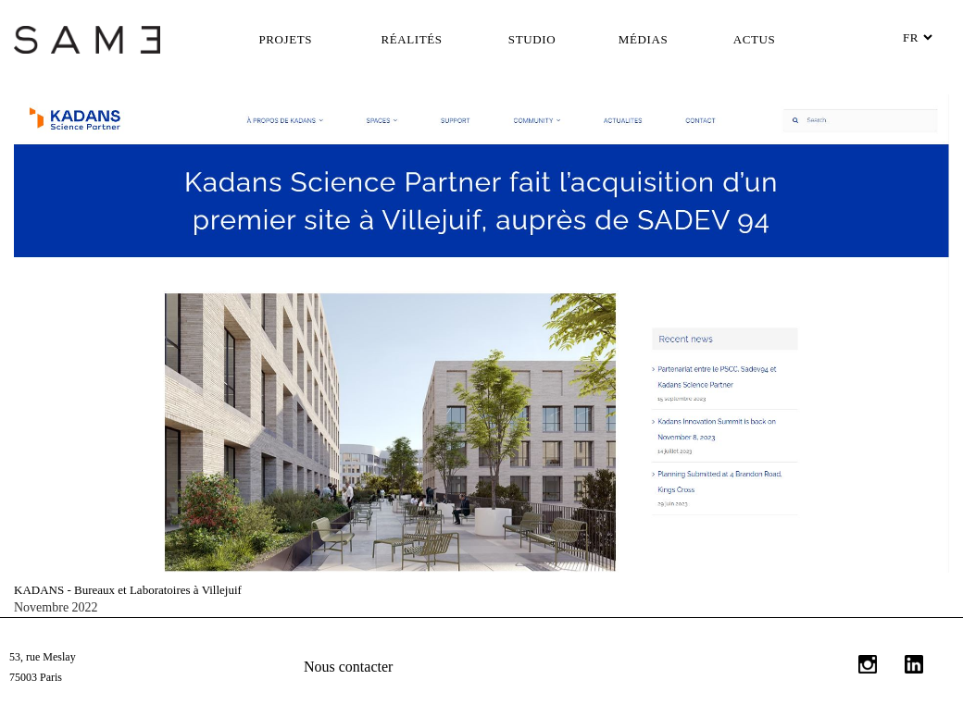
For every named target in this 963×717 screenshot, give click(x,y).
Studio (532, 39)
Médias (643, 39)
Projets (286, 39)
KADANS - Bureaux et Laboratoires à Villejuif (128, 590)
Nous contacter (348, 666)
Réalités (411, 39)
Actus (754, 39)
